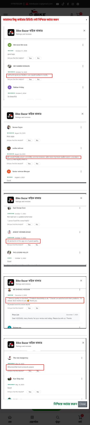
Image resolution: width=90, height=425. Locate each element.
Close (82, 404)
